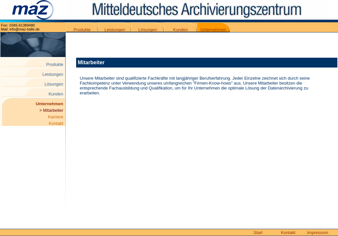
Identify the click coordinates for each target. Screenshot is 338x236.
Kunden (180, 29)
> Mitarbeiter (52, 110)
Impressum (317, 232)
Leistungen (114, 29)
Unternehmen (213, 29)
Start (258, 232)
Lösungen (147, 29)
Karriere (57, 116)
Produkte (82, 29)
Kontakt (57, 123)
